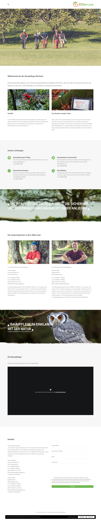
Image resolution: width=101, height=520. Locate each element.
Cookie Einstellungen (61, 512)
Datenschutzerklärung (63, 477)
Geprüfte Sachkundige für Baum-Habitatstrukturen (20, 331)
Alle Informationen (62, 165)
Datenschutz (54, 512)
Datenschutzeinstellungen (60, 392)
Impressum (50, 512)
